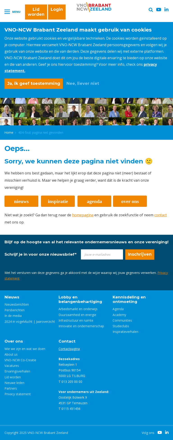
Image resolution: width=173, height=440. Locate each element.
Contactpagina (69, 349)
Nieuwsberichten (17, 304)
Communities (122, 320)
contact (160, 214)
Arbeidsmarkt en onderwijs (78, 309)
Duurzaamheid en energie (77, 315)
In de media (13, 316)
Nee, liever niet (82, 83)
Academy (119, 315)
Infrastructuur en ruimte (76, 320)
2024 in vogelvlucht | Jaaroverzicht (30, 321)
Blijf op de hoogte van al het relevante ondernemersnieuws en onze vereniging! (86, 242)
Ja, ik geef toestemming (33, 83)
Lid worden (36, 12)
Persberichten (15, 310)
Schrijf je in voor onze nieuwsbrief (41, 254)
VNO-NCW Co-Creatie (20, 360)
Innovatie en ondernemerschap (81, 326)
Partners (11, 388)
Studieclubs (121, 326)
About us (11, 354)
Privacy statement (18, 394)
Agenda (118, 309)
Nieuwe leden (14, 383)
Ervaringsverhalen (17, 371)
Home (9, 132)
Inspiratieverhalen (125, 331)
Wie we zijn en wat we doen (25, 349)
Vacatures (12, 365)
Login (57, 9)
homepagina (82, 214)
